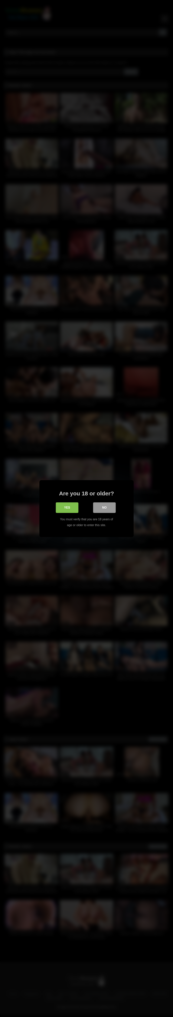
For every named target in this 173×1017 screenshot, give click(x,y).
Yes (67, 507)
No (104, 507)
